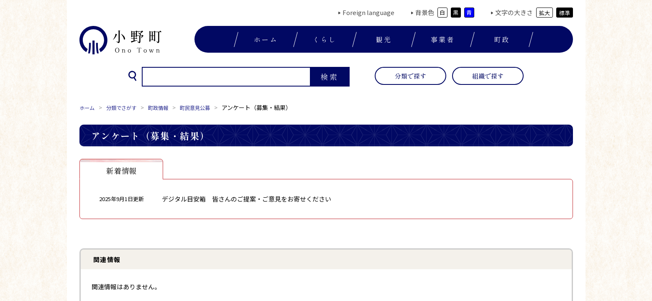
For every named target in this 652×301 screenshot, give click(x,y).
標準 (564, 13)
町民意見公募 (208, 107)
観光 (384, 39)
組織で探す (488, 75)
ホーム (266, 39)
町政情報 (167, 107)
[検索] (225, 77)
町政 (502, 39)
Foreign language (368, 12)
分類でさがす (126, 107)
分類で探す (410, 75)
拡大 (544, 13)
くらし (325, 39)
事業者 (443, 39)
